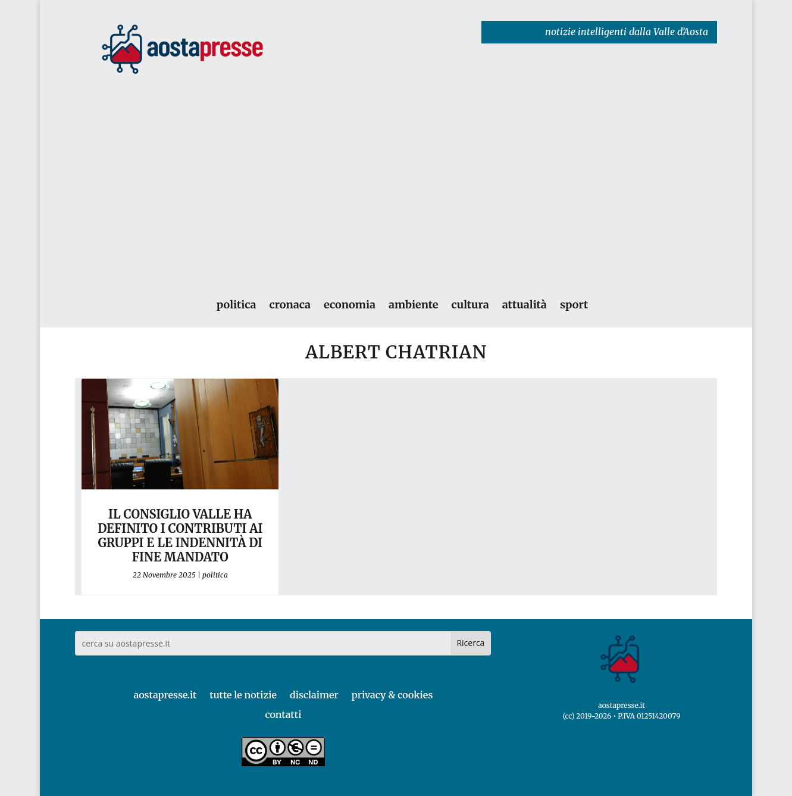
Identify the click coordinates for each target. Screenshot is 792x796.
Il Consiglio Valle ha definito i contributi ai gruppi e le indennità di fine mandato (180, 535)
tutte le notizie (243, 695)
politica (236, 305)
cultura (470, 305)
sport (574, 305)
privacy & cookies (392, 695)
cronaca (290, 305)
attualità (524, 305)
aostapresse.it (164, 695)
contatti (283, 714)
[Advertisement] (396, 169)
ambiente (413, 305)
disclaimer (314, 695)
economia (349, 305)
